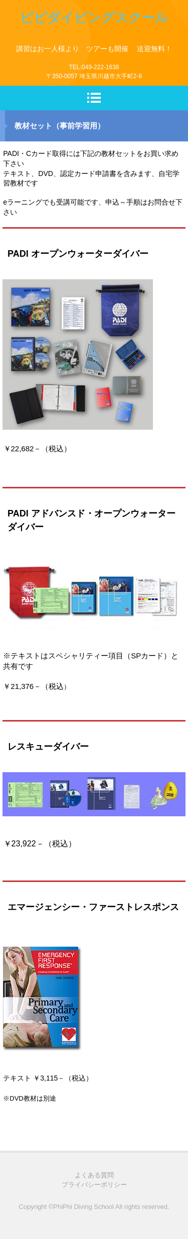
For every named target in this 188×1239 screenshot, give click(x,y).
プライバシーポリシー (94, 1184)
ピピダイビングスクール (94, 17)
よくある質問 (94, 1175)
